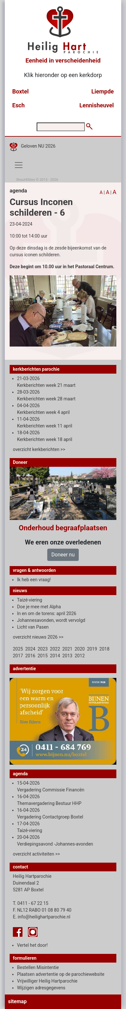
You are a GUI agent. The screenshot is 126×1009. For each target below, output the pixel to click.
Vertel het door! (32, 945)
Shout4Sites (25, 180)
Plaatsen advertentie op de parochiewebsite (60, 974)
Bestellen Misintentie (38, 967)
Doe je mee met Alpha (39, 606)
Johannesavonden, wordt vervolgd (51, 620)
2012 (80, 655)
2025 (18, 648)
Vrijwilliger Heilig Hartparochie (47, 981)
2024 (30, 648)
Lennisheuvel (96, 105)
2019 (92, 648)
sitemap (17, 1001)
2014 (55, 655)
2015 (43, 655)
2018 (104, 648)
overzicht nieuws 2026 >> (38, 637)
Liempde (102, 91)
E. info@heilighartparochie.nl (41, 916)
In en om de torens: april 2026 (46, 613)
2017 (18, 655)
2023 (43, 648)
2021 (67, 648)
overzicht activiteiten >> (36, 854)
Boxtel (20, 91)
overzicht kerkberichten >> (39, 449)
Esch (18, 105)
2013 (67, 655)
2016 (30, 655)
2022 (55, 648)
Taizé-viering (29, 599)
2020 (80, 648)
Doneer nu (63, 555)
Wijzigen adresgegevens (41, 987)
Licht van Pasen (33, 627)
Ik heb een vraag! (34, 579)
